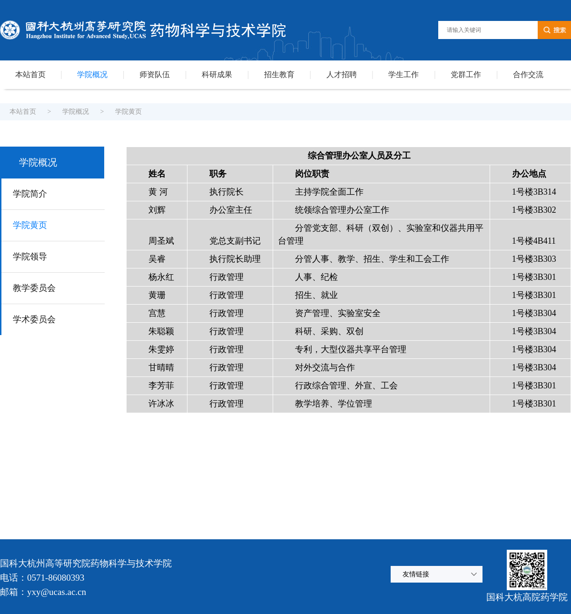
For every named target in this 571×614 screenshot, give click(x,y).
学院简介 (30, 193)
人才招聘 (341, 74)
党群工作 (466, 74)
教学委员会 (34, 288)
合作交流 (528, 74)
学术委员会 (34, 319)
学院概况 (92, 74)
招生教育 (279, 74)
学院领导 (30, 256)
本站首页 (30, 74)
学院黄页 (128, 111)
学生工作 (403, 74)
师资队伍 (154, 74)
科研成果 (217, 74)
